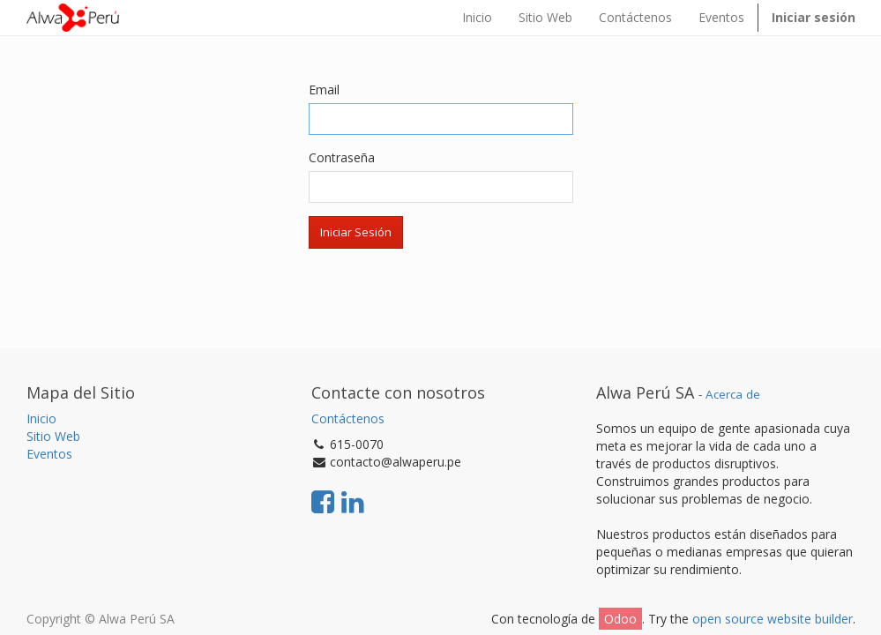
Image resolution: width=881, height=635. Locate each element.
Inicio (41, 418)
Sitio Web (53, 436)
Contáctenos (348, 418)
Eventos (49, 453)
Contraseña (342, 157)
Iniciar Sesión (356, 232)
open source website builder (772, 618)
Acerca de (733, 394)
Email (324, 89)
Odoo (620, 618)
